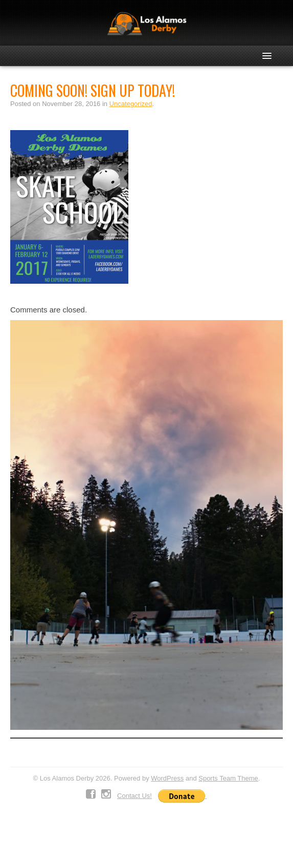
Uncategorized (130, 104)
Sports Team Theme (228, 778)
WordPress (167, 778)
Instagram (106, 794)
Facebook (91, 794)
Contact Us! (134, 796)
